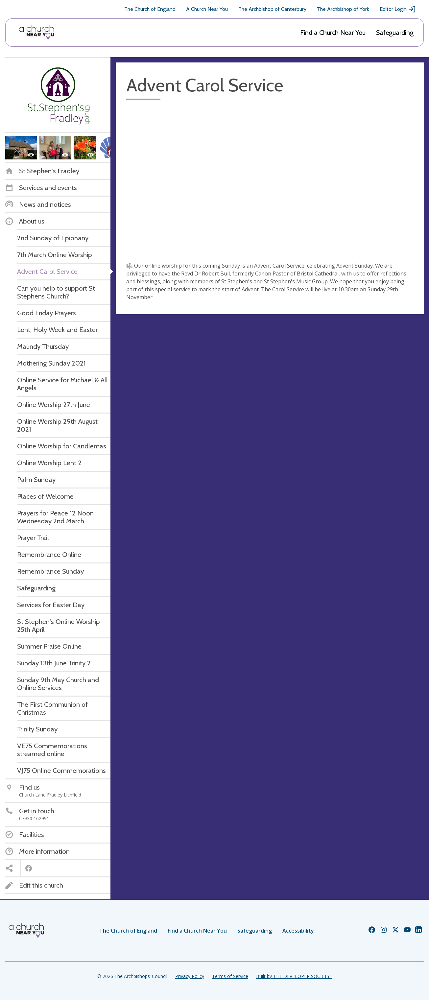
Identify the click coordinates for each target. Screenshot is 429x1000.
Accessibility (298, 930)
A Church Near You (207, 9)
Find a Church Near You (333, 32)
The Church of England (150, 9)
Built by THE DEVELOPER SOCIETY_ (294, 976)
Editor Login (398, 9)
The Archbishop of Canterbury (272, 9)
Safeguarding (395, 32)
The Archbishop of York (343, 9)
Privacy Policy (189, 976)
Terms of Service (230, 976)
